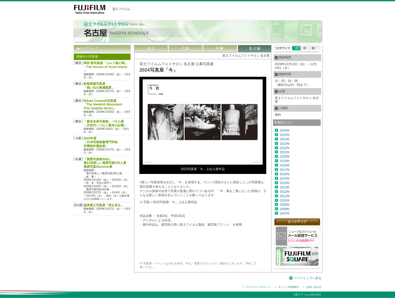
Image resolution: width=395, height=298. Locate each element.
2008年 (285, 209)
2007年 (285, 213)
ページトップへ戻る (307, 278)
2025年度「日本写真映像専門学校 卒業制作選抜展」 (101, 142)
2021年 (285, 152)
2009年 (285, 205)
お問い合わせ (313, 287)
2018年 (285, 165)
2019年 (285, 161)
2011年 (285, 196)
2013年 (285, 187)
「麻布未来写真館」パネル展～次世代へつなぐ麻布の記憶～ (105, 123)
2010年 (285, 200)
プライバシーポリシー (258, 287)
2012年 (285, 192)
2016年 (285, 174)
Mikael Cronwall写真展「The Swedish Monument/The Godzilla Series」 (103, 104)
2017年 (285, 170)
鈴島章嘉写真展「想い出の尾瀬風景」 (99, 85)
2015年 (285, 178)
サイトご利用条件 (288, 287)
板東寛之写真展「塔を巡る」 (104, 205)
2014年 (285, 183)
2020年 (285, 156)
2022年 (285, 148)
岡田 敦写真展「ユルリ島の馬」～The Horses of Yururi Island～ (106, 67)
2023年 (285, 144)
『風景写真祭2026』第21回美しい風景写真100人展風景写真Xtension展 (105, 163)
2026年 (285, 130)
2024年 (285, 139)
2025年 (285, 135)
